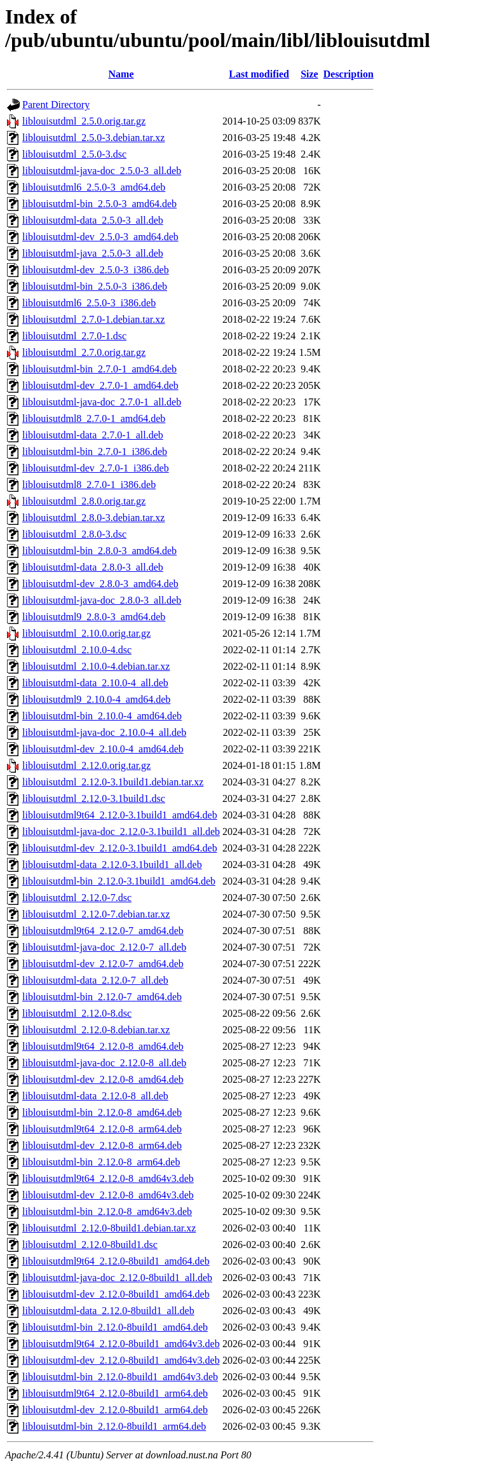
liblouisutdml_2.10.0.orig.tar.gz (86, 633)
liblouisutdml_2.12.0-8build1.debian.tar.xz (109, 1228)
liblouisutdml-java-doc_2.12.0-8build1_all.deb (117, 1277)
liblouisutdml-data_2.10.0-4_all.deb (95, 682)
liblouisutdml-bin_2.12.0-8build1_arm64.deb (114, 1426)
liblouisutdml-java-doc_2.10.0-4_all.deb (104, 732)
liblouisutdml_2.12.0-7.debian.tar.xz (96, 914)
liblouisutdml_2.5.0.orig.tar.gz (84, 121)
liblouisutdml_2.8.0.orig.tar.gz (84, 501)
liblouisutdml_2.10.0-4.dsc (77, 649)
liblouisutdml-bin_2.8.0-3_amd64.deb (99, 550)
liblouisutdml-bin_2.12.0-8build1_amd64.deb (115, 1327)
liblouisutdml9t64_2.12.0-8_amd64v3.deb (108, 1178)
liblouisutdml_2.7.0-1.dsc (74, 335)
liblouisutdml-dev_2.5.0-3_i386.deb (95, 269)
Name (121, 74)
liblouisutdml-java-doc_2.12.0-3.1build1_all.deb (121, 831)
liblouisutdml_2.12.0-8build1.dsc (90, 1244)
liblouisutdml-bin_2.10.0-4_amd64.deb (102, 715)
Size (309, 74)
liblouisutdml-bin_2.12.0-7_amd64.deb (102, 996)
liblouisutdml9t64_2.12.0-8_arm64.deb (102, 1128)
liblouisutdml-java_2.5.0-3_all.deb (92, 253)
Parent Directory (56, 104)
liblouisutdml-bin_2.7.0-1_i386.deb (94, 451)
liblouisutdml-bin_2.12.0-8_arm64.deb (101, 1162)
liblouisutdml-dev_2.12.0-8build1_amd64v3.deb (121, 1360)
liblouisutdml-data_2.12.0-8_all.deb (95, 1095)
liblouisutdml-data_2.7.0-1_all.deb (92, 435)
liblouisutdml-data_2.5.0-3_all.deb (92, 220)
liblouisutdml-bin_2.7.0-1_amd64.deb (99, 368)
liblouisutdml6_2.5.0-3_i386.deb (89, 302)
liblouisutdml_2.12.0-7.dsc (77, 897)
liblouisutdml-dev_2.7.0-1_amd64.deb (100, 385)
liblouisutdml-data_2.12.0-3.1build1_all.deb (112, 864)
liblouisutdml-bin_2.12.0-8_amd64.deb (102, 1112)
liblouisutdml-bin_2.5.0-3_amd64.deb (99, 203)
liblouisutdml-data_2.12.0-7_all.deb (95, 980)
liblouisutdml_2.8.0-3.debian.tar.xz (93, 517)
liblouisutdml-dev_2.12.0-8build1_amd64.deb (116, 1294)
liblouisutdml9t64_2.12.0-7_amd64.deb (103, 930)
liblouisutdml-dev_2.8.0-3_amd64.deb (100, 583)
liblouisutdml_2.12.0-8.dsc (77, 1013)
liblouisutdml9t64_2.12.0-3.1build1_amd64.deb (119, 815)
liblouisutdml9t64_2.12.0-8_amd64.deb (103, 1046)
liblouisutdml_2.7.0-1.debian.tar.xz (93, 319)
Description (348, 74)
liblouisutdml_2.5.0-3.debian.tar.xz (93, 137)
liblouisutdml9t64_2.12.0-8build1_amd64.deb (116, 1261)
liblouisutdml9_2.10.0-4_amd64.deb (96, 699)
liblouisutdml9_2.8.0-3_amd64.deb (93, 616)
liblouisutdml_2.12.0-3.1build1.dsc (93, 798)
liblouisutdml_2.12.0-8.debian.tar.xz (96, 1029)
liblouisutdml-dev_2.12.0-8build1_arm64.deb (115, 1409)
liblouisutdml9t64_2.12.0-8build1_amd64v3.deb (121, 1343)
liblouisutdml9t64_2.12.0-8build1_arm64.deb (115, 1393)
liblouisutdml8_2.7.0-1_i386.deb (89, 484)
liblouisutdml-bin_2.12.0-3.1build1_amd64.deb (118, 881)
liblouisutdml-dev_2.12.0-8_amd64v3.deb (108, 1195)
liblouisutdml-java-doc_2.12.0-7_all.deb (104, 947)
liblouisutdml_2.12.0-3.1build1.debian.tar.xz (112, 782)
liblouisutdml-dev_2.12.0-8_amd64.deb (103, 1079)
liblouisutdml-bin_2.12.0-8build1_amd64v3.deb (120, 1376)
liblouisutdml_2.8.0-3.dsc (74, 534)
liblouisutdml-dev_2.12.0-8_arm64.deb (102, 1145)
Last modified (259, 74)
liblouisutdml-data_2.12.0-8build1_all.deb (108, 1310)
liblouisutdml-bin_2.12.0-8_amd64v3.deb (107, 1211)
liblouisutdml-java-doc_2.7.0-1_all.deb (101, 402)
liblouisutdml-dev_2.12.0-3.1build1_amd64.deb (119, 848)
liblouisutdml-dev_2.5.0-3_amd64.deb (100, 236)
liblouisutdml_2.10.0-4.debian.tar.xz (96, 666)
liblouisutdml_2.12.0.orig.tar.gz (86, 765)
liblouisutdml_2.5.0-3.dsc (74, 154)
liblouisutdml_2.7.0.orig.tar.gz (84, 352)
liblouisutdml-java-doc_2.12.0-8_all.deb (104, 1062)
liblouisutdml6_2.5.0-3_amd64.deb (93, 187)
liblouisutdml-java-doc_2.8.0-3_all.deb (101, 600)
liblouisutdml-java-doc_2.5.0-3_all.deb (101, 170)
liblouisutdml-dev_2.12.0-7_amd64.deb (103, 963)
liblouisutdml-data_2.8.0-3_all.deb (92, 567)
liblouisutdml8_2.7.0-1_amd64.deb (93, 418)
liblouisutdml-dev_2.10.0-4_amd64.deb (103, 748)
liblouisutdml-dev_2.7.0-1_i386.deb (95, 468)
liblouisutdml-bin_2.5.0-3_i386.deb (94, 286)
